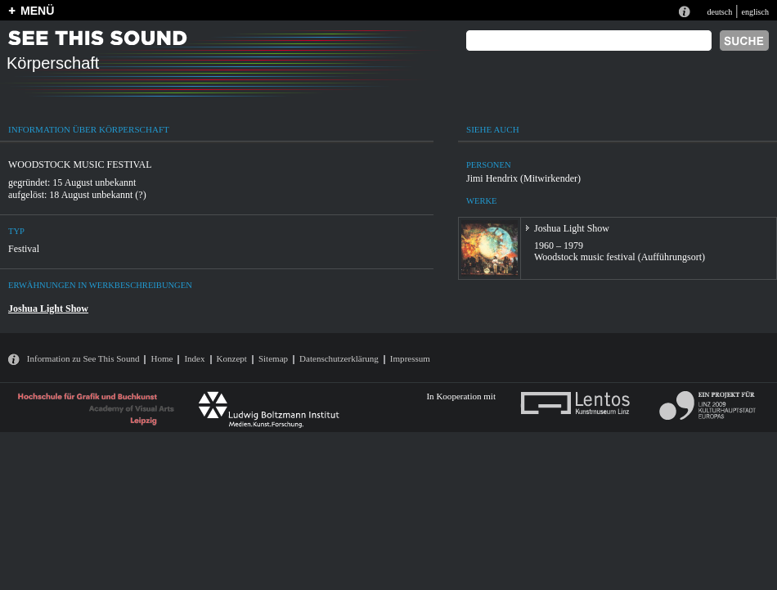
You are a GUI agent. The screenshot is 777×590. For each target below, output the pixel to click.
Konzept (232, 358)
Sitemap (273, 358)
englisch (755, 11)
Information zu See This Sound (83, 358)
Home (161, 358)
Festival (23, 248)
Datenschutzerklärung (339, 358)
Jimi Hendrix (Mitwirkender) (523, 178)
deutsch (719, 11)
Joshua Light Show (48, 308)
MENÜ (37, 10)
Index (194, 358)
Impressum (410, 358)
